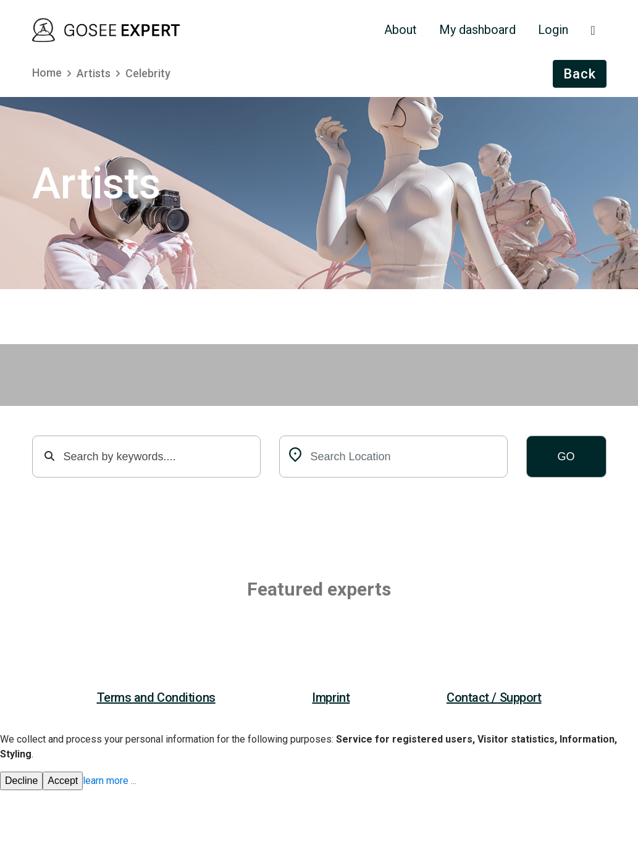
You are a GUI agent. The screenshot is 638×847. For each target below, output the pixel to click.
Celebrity (147, 73)
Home (47, 72)
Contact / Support (494, 697)
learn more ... (109, 780)
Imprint (331, 697)
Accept (63, 780)
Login (553, 29)
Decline (21, 780)
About (400, 29)
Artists (94, 73)
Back (579, 74)
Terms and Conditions (156, 697)
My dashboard (477, 29)
